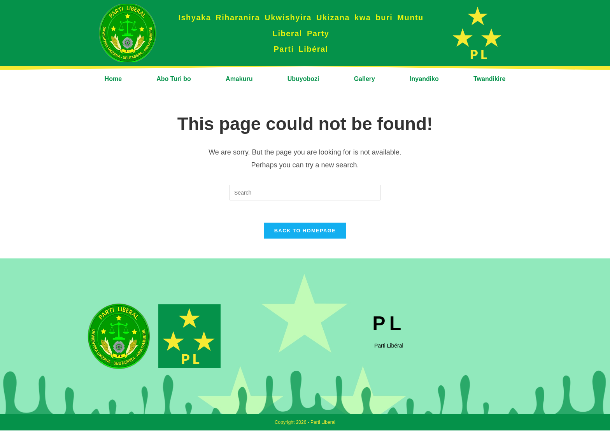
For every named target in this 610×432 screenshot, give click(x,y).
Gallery (364, 79)
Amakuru (239, 79)
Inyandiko (424, 79)
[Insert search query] (305, 192)
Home (113, 79)
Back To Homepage (305, 232)
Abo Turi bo (173, 79)
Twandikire (489, 79)
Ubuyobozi (303, 79)
